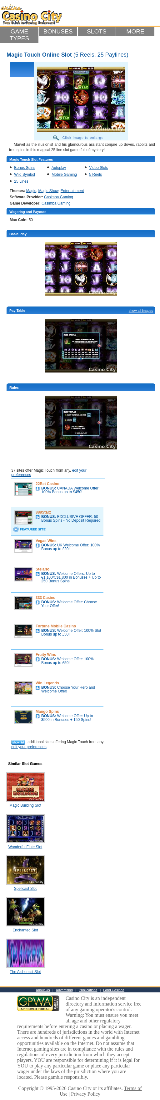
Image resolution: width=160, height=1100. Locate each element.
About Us (43, 990)
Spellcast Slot (25, 888)
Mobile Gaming (64, 174)
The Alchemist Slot (25, 972)
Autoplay (59, 167)
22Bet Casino (47, 484)
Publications (88, 990)
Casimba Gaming (58, 197)
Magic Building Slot (25, 805)
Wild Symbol (24, 174)
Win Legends (47, 683)
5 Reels (95, 174)
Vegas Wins (46, 541)
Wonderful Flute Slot (25, 847)
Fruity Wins (46, 654)
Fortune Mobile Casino (56, 626)
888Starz (43, 512)
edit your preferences (29, 747)
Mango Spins (47, 711)
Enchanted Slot (25, 930)
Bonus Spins (24, 167)
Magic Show (48, 191)
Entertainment (72, 191)
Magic (31, 191)
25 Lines (21, 181)
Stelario (42, 569)
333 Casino (45, 598)
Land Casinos (113, 990)
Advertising (64, 990)
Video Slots (98, 167)
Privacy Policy (85, 1094)
